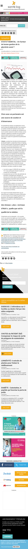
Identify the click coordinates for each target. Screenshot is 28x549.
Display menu (2, 5)
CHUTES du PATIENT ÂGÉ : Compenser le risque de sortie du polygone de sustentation (13, 336)
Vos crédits (21, 479)
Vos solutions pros (21, 485)
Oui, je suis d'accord (6, 547)
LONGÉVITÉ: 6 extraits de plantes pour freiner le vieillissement (11, 363)
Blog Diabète (9, 263)
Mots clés (2, 25)
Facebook (3, 33)
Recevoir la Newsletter (14, 461)
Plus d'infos (15, 543)
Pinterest (8, 33)
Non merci (16, 546)
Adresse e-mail (6, 280)
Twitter (5, 33)
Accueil (2, 17)
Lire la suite (6, 326)
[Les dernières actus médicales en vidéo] (14, 509)
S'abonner (7, 287)
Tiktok (11, 33)
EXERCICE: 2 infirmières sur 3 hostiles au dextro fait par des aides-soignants (13, 309)
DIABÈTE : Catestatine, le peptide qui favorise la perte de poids (13, 390)
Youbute (14, 33)
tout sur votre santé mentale (21, 473)
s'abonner (7, 536)
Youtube (14, 258)
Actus (7, 17)
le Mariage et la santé (10, 243)
